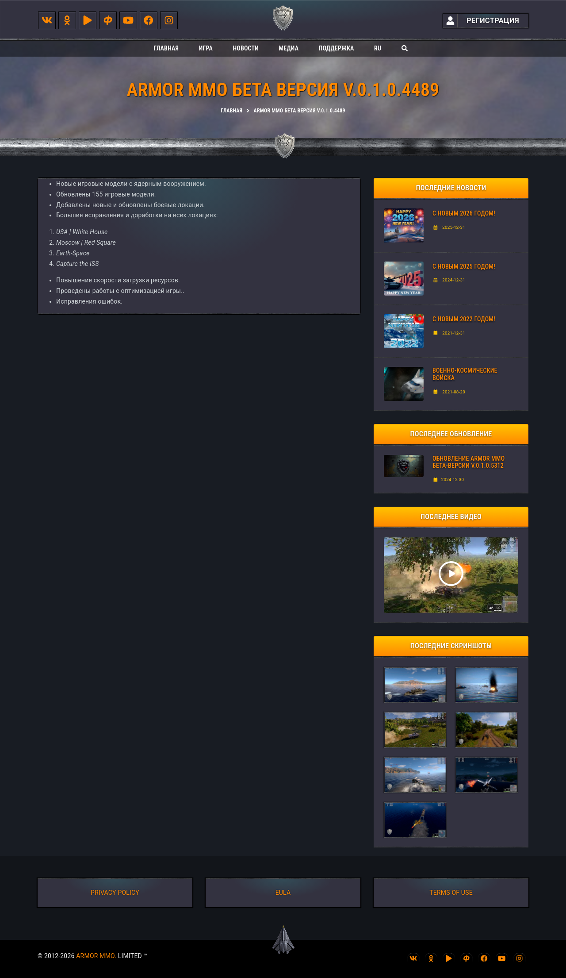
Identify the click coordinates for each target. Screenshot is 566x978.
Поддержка (336, 48)
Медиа (288, 48)
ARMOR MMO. (96, 955)
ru (377, 48)
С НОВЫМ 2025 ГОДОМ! (463, 266)
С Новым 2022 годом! (463, 319)
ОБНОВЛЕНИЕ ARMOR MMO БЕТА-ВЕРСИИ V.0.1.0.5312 (468, 462)
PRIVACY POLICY (115, 892)
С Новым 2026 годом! (463, 213)
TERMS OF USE (451, 892)
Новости (246, 48)
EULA (283, 892)
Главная (166, 48)
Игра (206, 48)
